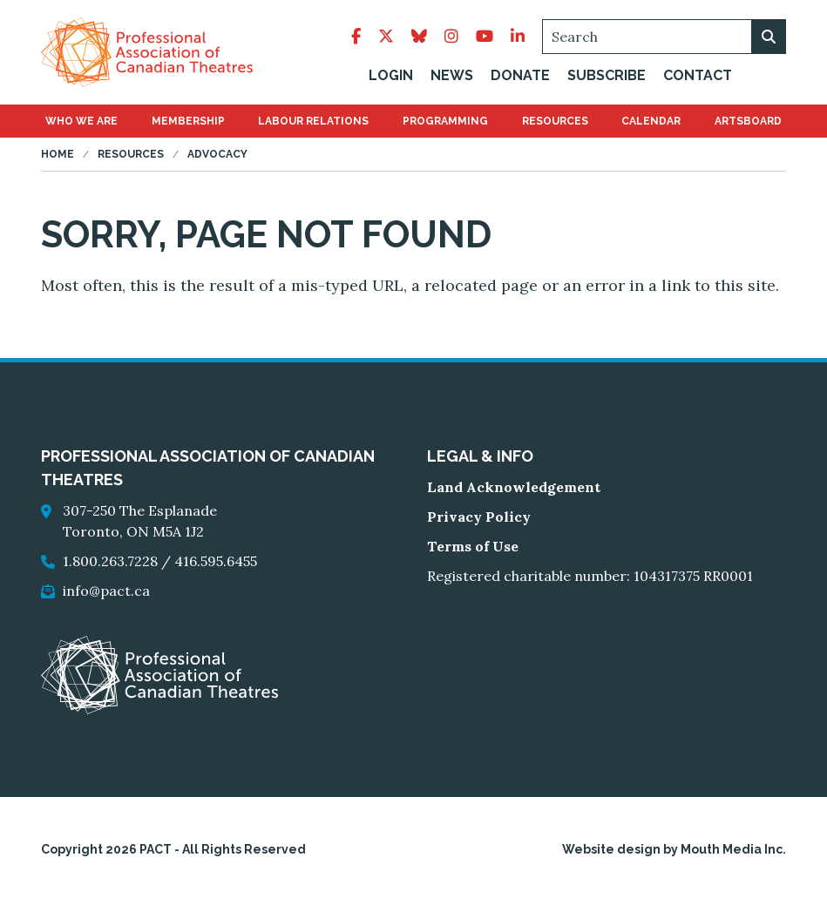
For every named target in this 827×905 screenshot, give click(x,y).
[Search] (664, 37)
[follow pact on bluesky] (419, 37)
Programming (445, 124)
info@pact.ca (106, 593)
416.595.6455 (215, 563)
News (451, 76)
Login (391, 76)
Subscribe (606, 76)
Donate (520, 76)
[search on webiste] (768, 37)
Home (57, 157)
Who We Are (81, 124)
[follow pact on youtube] (484, 37)
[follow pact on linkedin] (518, 37)
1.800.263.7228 (110, 563)
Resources (555, 124)
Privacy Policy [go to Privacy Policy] (479, 519)
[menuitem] (81, 123)
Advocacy (217, 157)
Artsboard (748, 124)
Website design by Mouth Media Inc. (674, 852)
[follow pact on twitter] (386, 37)
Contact (697, 76)
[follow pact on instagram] (451, 37)
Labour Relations (313, 124)
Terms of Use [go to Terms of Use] (473, 548)
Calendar (651, 124)
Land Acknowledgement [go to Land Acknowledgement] (513, 489)
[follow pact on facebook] (356, 37)
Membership (188, 124)
